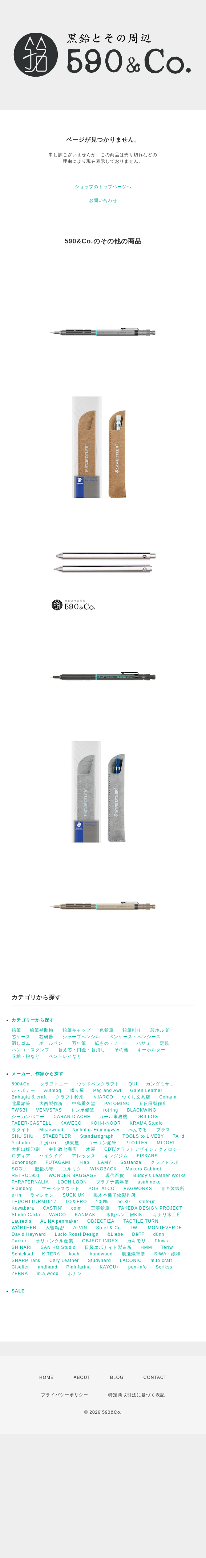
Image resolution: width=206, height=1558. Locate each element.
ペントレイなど (65, 1056)
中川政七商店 (63, 1149)
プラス (163, 1129)
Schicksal (22, 1253)
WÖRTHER (24, 1227)
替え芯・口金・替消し (81, 1049)
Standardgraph (97, 1136)
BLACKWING (142, 1110)
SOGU (19, 1168)
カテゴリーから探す (33, 1020)
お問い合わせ (103, 200)
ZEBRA (20, 1273)
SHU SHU (23, 1136)
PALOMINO (117, 1103)
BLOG (117, 1377)
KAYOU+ (109, 1267)
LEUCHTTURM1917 (34, 1201)
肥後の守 (44, 1168)
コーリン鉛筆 (102, 1142)
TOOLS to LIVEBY (143, 1136)
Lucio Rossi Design (77, 1234)
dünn (159, 1234)
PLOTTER (136, 1142)
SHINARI (22, 1247)
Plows (161, 1240)
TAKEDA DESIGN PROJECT (150, 1208)
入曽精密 (54, 1227)
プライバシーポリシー (64, 1394)
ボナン (75, 1273)
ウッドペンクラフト (98, 1083)
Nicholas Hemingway (96, 1129)
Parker (19, 1240)
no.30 (123, 1201)
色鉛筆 (107, 1030)
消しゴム (21, 1043)
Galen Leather (146, 1090)
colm (76, 1208)
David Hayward (29, 1234)
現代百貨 (114, 1175)
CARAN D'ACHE (71, 1116)
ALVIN (80, 1227)
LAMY (105, 1162)
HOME (46, 1377)
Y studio (21, 1142)
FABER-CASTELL (32, 1123)
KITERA (51, 1253)
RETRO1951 (26, 1175)
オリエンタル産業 (54, 1240)
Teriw (167, 1247)
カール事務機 (113, 1116)
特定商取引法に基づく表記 (136, 1394)
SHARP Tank (26, 1260)
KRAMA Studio (146, 1123)
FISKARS (147, 1155)
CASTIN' (52, 1208)
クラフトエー (54, 1083)
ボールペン (51, 1043)
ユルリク (71, 1168)
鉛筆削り (131, 1030)
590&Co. (21, 1083)
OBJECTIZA (100, 1221)
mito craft (161, 1260)
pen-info (137, 1267)
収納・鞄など (26, 1056)
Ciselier (20, 1267)
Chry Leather (64, 1260)
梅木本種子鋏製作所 (114, 1195)
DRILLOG (147, 1116)
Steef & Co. (109, 1227)
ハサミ (144, 1043)
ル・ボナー (23, 1090)
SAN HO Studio (58, 1247)
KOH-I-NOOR (105, 1123)
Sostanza (130, 1162)
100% (102, 1201)
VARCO (57, 1214)
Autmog (52, 1090)
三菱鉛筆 (100, 1208)
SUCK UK (73, 1195)
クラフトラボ (164, 1162)
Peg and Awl (107, 1090)
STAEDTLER (57, 1136)
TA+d (179, 1136)
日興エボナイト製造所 (108, 1247)
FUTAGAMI (57, 1162)
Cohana (168, 1097)
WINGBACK (103, 1168)
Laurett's (22, 1221)
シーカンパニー (28, 1116)
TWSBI (19, 1110)
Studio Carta (26, 1214)
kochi (75, 1253)
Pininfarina (78, 1267)
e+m (16, 1195)
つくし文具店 (136, 1097)
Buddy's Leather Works (159, 1175)
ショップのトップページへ (103, 186)
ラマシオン (42, 1195)
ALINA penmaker (59, 1221)
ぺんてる (137, 1129)
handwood (101, 1253)
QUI (133, 1083)
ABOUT (81, 1377)
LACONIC (131, 1260)
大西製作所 (51, 1103)
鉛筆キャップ (76, 1030)
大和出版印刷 (26, 1149)
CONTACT (155, 1377)
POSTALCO (101, 1188)
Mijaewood (51, 1129)
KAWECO (71, 1123)
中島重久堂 (84, 1103)
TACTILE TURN (140, 1221)
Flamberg (22, 1188)
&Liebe (115, 1234)
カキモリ (136, 1240)
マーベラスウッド (61, 1188)
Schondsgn (24, 1162)
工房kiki (47, 1142)
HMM (146, 1247)
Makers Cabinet (143, 1168)
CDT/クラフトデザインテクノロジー (143, 1149)
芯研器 (46, 1036)
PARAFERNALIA (30, 1182)
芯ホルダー (162, 1030)
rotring (110, 1110)
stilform (147, 1201)
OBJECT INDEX (100, 1240)
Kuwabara (23, 1208)
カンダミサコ (160, 1083)
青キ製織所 (173, 1188)
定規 (164, 1043)
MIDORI (166, 1142)
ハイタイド (51, 1155)
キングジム (116, 1155)
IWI (135, 1227)
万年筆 (79, 1043)
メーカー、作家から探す (38, 1073)
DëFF (138, 1234)
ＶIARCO (103, 1097)
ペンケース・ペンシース (135, 1036)
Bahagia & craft (29, 1097)
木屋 (91, 1149)
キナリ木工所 (167, 1214)
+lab (84, 1162)
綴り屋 (77, 1090)
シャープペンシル (81, 1036)
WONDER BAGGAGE (73, 1175)
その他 (121, 1049)
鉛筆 (16, 1030)
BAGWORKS (138, 1188)
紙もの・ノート (111, 1043)
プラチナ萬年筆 (112, 1182)
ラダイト (21, 1129)
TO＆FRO (76, 1201)
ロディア (21, 1155)
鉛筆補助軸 (41, 1030)
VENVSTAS (49, 1110)
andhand (47, 1267)
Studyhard (99, 1260)
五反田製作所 (153, 1103)
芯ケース (21, 1036)
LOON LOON (72, 1182)
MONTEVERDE (165, 1227)
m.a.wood (47, 1273)
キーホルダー (151, 1049)
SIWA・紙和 (167, 1253)
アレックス (84, 1155)
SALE (18, 1291)
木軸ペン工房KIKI (125, 1214)
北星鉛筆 (21, 1103)
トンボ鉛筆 (82, 1110)
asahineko (149, 1182)
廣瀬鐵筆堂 (133, 1253)
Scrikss (164, 1267)
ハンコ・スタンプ (30, 1049)
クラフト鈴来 (70, 1097)
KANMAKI (86, 1214)
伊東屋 (72, 1142)
